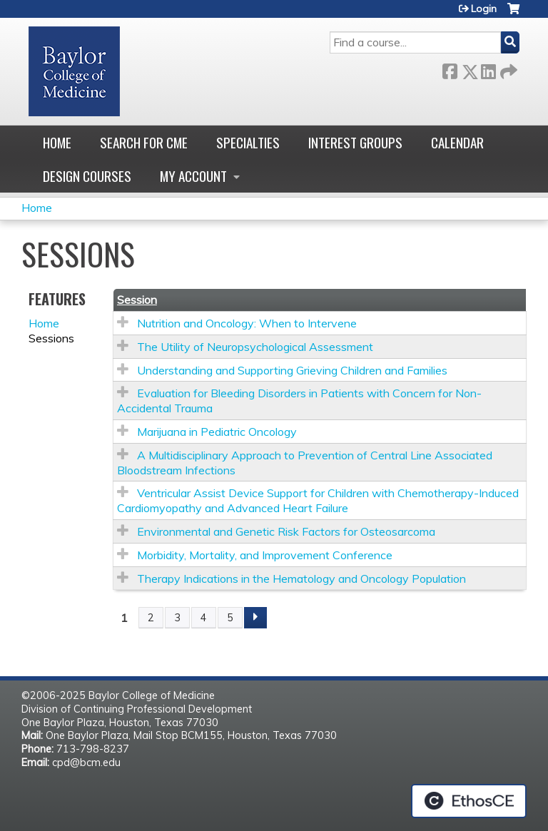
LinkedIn (488, 69)
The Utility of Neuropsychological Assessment (255, 347)
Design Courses (87, 175)
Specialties (248, 142)
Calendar (457, 142)
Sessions (51, 338)
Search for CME (144, 142)
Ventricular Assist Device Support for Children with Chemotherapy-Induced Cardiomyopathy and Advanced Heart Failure (318, 500)
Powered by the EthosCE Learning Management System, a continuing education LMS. (469, 801)
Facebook (449, 69)
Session (137, 299)
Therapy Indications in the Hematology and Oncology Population (301, 578)
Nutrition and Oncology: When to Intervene (247, 323)
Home (57, 142)
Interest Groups (355, 142)
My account (193, 175)
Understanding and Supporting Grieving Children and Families (292, 370)
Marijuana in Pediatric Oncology (217, 431)
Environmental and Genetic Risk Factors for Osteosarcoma (286, 531)
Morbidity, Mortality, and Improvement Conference (264, 555)
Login (484, 9)
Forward (507, 69)
